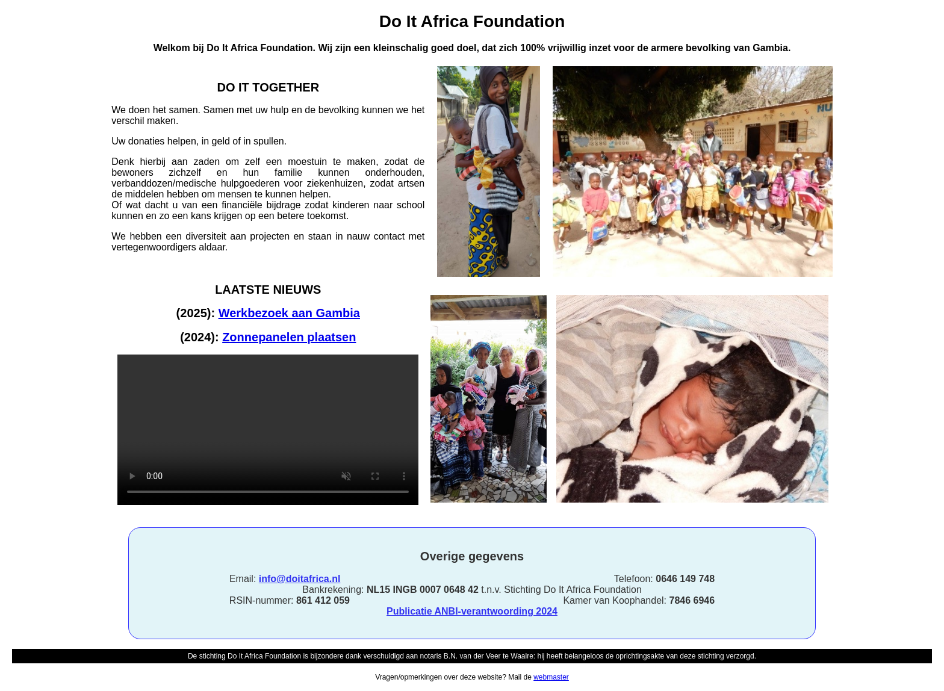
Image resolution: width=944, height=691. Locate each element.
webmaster (551, 677)
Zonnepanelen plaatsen (289, 337)
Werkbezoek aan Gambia (289, 313)
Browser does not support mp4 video (267, 430)
